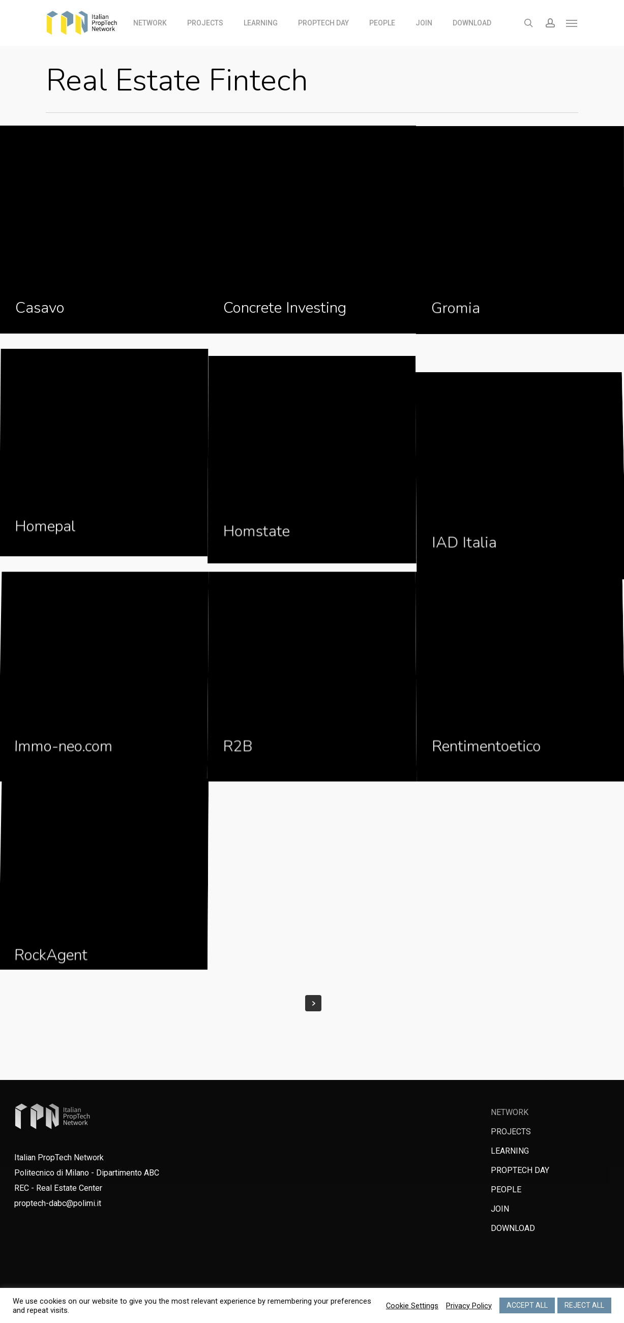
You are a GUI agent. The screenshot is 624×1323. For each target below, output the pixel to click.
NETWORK (509, 1112)
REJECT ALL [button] (584, 1305)
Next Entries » (313, 1003)
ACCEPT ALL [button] (527, 1305)
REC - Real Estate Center (58, 1188)
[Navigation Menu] (572, 23)
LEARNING (510, 1151)
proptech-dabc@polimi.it (57, 1203)
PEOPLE (506, 1189)
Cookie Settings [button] (412, 1305)
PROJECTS (511, 1131)
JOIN (500, 1209)
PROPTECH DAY (520, 1170)
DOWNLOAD (513, 1228)
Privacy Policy (469, 1305)
